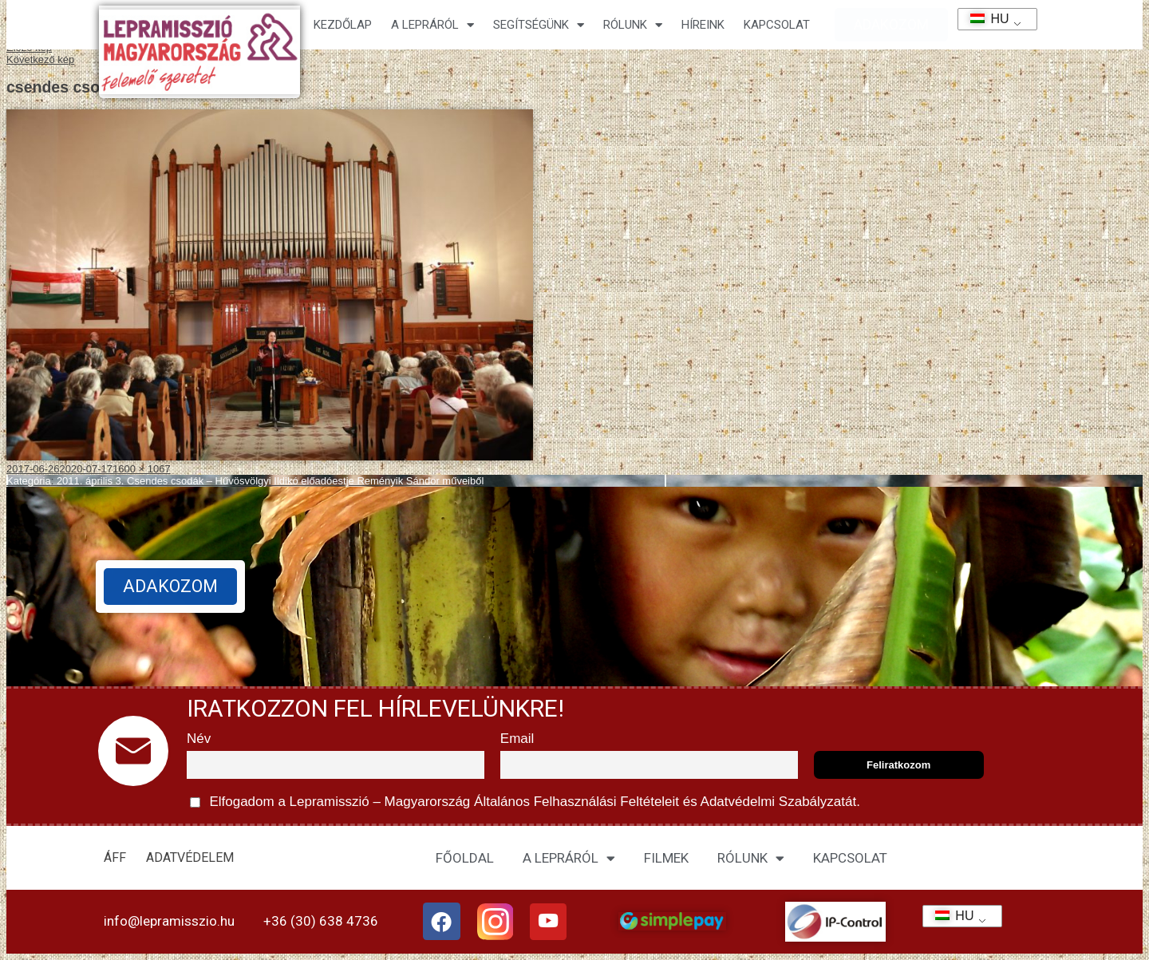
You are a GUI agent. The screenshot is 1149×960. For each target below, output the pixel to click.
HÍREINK (703, 25)
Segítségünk (538, 25)
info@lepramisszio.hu (169, 921)
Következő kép (40, 59)
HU (984, 19)
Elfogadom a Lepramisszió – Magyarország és (525, 802)
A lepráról (432, 25)
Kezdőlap (343, 25)
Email (517, 738)
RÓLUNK (750, 858)
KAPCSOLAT (777, 25)
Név (199, 738)
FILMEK (666, 858)
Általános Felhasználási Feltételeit (576, 801)
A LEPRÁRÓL (569, 858)
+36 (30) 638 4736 (320, 921)
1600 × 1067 (142, 469)
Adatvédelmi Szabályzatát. (778, 801)
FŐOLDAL (465, 858)
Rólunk (632, 25)
